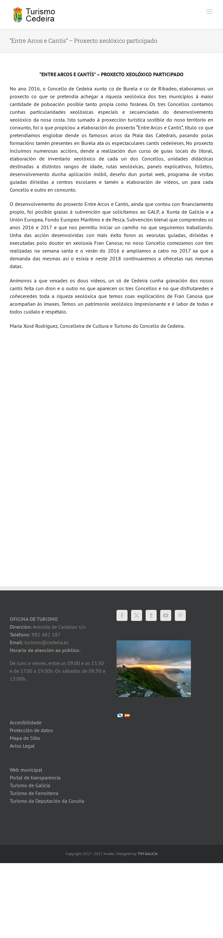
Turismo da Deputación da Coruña (47, 801)
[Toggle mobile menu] (209, 11)
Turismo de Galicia (30, 785)
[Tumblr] (151, 615)
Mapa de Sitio (25, 738)
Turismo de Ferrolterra (34, 793)
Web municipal (26, 769)
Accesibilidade (25, 722)
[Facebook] (122, 615)
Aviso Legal (22, 745)
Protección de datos (31, 730)
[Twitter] (136, 615)
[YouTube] (165, 615)
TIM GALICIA (148, 853)
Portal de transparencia (35, 777)
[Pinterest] (180, 615)
